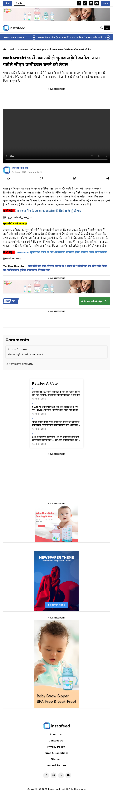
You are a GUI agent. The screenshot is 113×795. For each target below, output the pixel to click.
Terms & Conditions (55, 752)
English (19, 3)
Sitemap (55, 759)
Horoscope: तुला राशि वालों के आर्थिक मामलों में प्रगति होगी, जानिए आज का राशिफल (61, 252)
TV (10, 301)
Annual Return (56, 765)
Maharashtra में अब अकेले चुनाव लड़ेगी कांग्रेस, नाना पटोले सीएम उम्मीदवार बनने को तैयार (55, 49)
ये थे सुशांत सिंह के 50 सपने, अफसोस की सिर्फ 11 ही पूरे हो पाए (48, 210)
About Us (56, 734)
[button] (101, 28)
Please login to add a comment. (26, 354)
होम (4, 49)
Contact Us (56, 740)
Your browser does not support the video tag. (56, 136)
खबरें (12, 49)
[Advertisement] (56, 98)
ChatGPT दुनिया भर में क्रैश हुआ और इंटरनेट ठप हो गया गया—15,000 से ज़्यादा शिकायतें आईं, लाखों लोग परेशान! (55, 408)
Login (105, 3)
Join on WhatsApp (94, 301)
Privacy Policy (56, 746)
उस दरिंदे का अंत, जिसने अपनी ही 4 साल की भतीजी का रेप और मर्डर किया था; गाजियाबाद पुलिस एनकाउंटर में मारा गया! (56, 393)
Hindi (7, 3)
